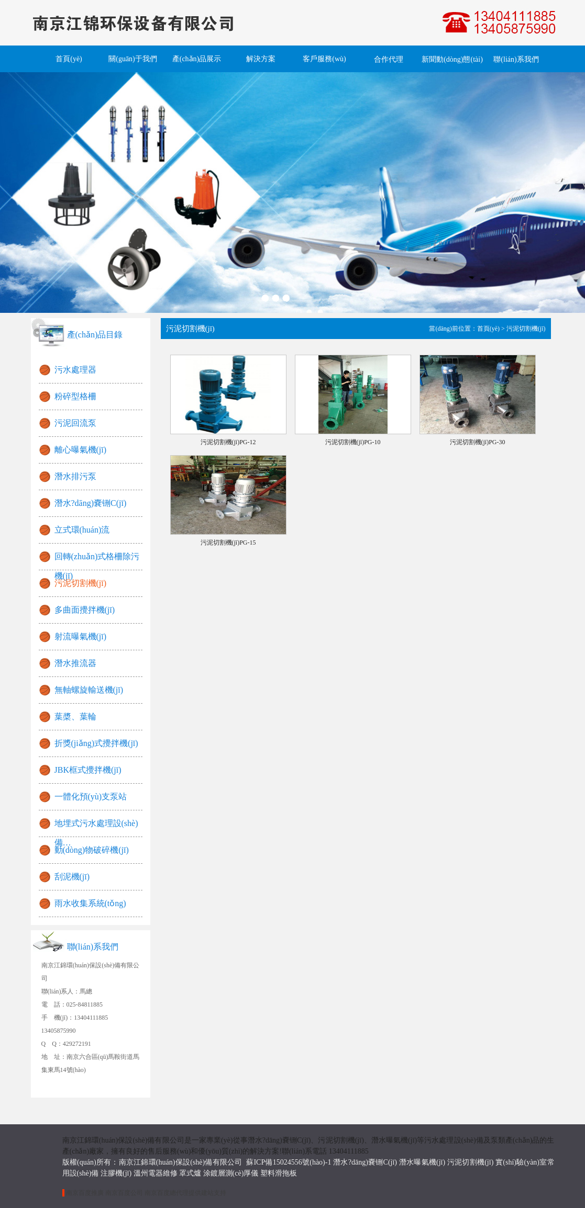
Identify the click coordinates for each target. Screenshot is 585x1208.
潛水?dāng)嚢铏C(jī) (90, 503)
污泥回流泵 (75, 423)
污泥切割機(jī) (80, 583)
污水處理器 (75, 369)
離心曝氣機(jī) (80, 449)
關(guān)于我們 (132, 59)
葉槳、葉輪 (75, 716)
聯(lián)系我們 (515, 59)
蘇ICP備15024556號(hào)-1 (288, 1162)
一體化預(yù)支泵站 (90, 796)
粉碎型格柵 (75, 396)
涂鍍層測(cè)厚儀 (231, 1173)
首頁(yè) (69, 59)
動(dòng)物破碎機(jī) (91, 849)
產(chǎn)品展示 (197, 59)
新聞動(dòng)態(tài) (452, 59)
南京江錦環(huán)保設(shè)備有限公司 (183, 1162)
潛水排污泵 (75, 476)
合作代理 (388, 59)
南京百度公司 (124, 1192)
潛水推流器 (75, 663)
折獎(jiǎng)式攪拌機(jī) (96, 743)
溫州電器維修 (156, 1173)
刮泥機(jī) (72, 876)
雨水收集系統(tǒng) (90, 903)
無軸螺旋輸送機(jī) (89, 689)
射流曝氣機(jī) (80, 636)
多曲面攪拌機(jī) (84, 609)
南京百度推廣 (85, 1192)
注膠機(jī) (116, 1173)
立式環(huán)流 (82, 529)
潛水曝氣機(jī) (422, 1162)
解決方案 (260, 59)
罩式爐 (190, 1173)
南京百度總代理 (167, 1192)
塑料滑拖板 (278, 1173)
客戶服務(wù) (324, 59)
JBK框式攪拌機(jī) (88, 769)
